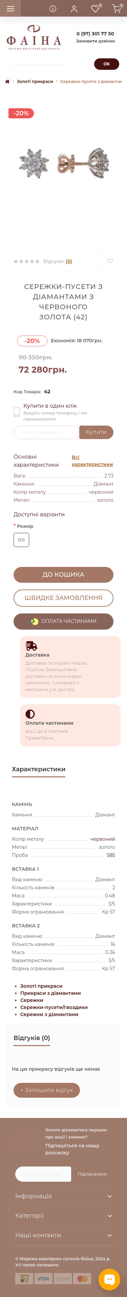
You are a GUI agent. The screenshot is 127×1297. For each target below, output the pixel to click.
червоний (102, 839)
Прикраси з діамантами (50, 993)
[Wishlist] (110, 261)
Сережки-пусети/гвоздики (54, 1007)
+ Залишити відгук (46, 1090)
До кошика (63, 574)
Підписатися (92, 1174)
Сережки (31, 1000)
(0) (69, 261)
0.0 (21, 539)
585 (111, 855)
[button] (74, 8)
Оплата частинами (49, 723)
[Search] (106, 64)
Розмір (23, 526)
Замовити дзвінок (95, 41)
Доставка (37, 655)
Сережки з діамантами (49, 1014)
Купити (96, 432)
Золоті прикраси (35, 81)
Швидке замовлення (63, 598)
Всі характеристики (92, 460)
